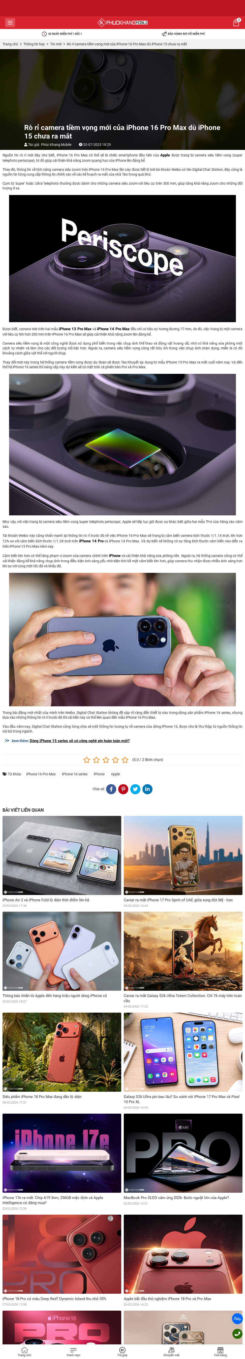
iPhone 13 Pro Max (75, 329)
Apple (165, 155)
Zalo (237, 1318)
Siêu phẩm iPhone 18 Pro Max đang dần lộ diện (42, 1097)
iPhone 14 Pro (91, 541)
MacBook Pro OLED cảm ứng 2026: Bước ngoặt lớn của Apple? (176, 1198)
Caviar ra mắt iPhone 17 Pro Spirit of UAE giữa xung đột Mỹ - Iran (178, 900)
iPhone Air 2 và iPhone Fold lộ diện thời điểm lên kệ (46, 900)
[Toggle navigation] (73, 1352)
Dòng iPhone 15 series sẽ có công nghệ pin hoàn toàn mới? (80, 741)
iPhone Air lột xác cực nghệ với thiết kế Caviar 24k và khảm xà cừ (178, 1315)
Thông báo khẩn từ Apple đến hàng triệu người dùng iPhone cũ (55, 995)
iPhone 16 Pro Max (41, 774)
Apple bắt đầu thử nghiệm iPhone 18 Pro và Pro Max (167, 1299)
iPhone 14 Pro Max (113, 329)
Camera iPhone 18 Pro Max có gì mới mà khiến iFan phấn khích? (56, 1315)
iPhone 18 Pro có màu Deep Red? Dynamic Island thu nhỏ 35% (54, 1299)
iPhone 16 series (74, 774)
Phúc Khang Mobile (56, 145)
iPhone (114, 555)
